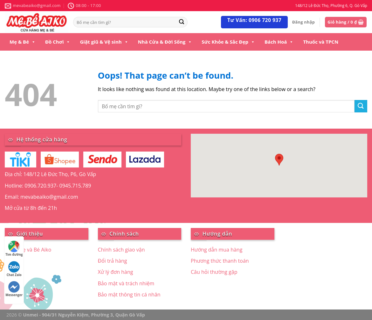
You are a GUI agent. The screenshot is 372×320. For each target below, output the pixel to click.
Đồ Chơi (57, 42)
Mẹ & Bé (23, 42)
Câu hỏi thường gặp (214, 271)
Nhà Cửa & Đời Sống (165, 42)
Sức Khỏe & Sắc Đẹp (228, 42)
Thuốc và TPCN (320, 42)
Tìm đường (14, 249)
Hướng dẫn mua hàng (216, 249)
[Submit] (361, 106)
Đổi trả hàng (112, 260)
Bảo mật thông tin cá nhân (129, 294)
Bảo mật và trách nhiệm (126, 283)
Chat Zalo (14, 269)
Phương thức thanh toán (220, 260)
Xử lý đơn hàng (115, 271)
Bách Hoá (279, 42)
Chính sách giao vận (121, 249)
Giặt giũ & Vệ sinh (104, 42)
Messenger (14, 289)
